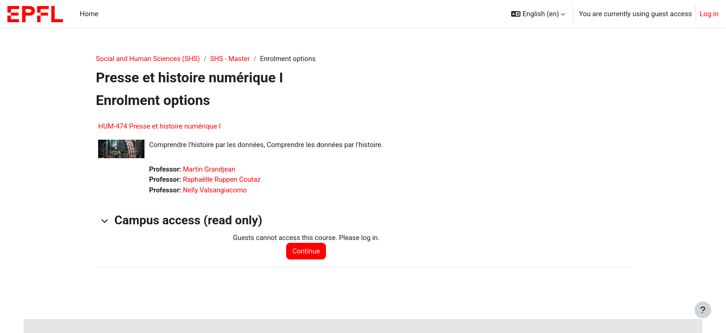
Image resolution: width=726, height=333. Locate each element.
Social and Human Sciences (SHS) (148, 59)
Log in (709, 14)
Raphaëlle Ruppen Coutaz (223, 180)
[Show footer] (703, 310)
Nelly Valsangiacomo (215, 190)
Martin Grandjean (210, 170)
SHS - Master (232, 59)
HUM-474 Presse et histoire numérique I (159, 127)
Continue (307, 252)
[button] (538, 14)
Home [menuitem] (89, 14)
